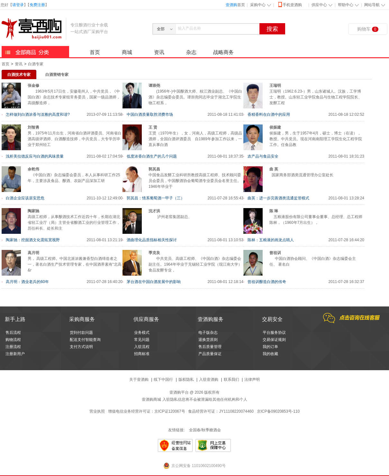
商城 (127, 52)
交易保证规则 (274, 339)
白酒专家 (35, 64)
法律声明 (252, 379)
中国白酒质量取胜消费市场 (150, 114)
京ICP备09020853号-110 (278, 411)
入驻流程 (141, 346)
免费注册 (37, 5)
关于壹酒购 (139, 379)
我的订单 (270, 346)
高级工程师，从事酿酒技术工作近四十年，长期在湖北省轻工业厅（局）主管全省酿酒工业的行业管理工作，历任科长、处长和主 (74, 223)
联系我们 (231, 379)
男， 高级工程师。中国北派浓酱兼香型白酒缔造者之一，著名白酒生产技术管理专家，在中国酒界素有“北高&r (75, 264)
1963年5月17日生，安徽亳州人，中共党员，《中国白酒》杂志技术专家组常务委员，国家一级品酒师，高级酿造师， (74, 97)
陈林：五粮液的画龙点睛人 (271, 240)
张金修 (33, 85)
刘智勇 (33, 127)
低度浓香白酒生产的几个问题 (152, 156)
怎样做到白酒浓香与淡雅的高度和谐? (38, 114)
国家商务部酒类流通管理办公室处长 (301, 175)
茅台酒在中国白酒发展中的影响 (154, 281)
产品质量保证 (210, 354)
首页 (235, 5)
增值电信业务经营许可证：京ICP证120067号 (146, 411)
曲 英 (273, 169)
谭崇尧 (154, 85)
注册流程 (13, 346)
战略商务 (223, 52)
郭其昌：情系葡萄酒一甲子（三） (156, 198)
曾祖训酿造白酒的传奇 (267, 281)
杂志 (191, 52)
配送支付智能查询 (85, 339)
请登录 (18, 5)
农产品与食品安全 (263, 156)
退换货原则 (208, 339)
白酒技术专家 (19, 74)
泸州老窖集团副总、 (170, 217)
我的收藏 (270, 354)
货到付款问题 (81, 332)
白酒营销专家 (56, 74)
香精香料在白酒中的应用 (269, 114)
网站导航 (372, 5)
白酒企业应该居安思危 (25, 198)
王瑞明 (275, 85)
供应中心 (319, 5)
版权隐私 (186, 379)
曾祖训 (275, 253)
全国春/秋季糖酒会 (205, 430)
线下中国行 (163, 379)
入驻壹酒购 (208, 379)
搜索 (272, 29)
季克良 (154, 253)
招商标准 (141, 354)
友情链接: (176, 430)
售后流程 (13, 332)
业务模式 (141, 332)
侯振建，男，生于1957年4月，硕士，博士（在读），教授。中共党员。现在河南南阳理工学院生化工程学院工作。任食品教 (315, 139)
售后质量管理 (210, 346)
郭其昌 (154, 169)
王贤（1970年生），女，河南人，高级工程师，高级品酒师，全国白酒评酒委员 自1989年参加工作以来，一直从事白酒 (195, 139)
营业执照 (97, 411)
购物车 (367, 29)
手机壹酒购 (289, 4)
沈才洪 (154, 211)
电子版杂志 (208, 332)
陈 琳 (273, 211)
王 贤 (153, 127)
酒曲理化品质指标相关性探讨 (152, 240)
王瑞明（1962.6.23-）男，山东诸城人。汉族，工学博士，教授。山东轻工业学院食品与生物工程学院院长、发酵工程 (315, 97)
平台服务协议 (274, 332)
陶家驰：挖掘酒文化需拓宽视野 (33, 240)
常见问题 (141, 339)
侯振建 (275, 127)
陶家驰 (33, 211)
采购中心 (258, 5)
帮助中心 (345, 5)
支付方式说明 (81, 346)
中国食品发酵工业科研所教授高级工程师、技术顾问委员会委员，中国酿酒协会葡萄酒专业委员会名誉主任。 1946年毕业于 (195, 181)
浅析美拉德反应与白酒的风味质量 (35, 156)
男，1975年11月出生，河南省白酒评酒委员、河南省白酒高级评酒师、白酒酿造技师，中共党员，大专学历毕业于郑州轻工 (75, 139)
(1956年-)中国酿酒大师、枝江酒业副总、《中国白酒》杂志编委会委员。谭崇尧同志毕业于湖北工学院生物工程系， (195, 97)
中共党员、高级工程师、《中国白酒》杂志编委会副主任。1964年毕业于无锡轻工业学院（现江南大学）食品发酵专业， (195, 264)
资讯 (159, 52)
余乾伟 (33, 169)
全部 (161, 29)
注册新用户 (15, 354)
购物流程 (13, 339)
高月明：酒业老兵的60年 (27, 281)
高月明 (33, 253)
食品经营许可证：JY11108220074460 (220, 411)
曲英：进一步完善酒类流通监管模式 (278, 198)
